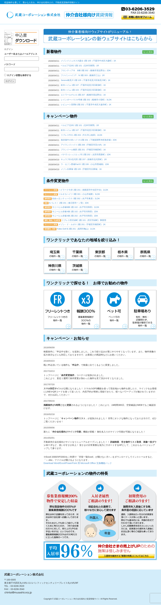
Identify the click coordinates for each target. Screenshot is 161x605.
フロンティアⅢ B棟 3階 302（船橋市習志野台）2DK (86, 70)
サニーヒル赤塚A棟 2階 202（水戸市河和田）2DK (75, 216)
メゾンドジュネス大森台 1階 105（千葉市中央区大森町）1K (88, 61)
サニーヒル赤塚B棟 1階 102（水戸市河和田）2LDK (75, 207)
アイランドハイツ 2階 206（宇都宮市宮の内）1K (83, 145)
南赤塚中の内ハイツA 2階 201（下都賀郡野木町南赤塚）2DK (89, 140)
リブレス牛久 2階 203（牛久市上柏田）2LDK (81, 135)
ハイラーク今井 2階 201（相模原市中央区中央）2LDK (83, 190)
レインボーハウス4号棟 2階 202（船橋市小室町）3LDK (86, 100)
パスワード (9, 64)
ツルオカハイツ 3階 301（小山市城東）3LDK (79, 194)
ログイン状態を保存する (19, 75)
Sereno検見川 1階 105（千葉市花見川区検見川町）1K (85, 80)
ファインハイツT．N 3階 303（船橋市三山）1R (83, 75)
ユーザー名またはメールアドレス (20, 54)
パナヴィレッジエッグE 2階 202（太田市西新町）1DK (86, 154)
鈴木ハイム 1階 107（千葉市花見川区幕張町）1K (83, 85)
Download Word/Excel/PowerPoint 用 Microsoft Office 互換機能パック (78, 463)
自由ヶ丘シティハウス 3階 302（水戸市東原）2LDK (76, 198)
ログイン (10, 81)
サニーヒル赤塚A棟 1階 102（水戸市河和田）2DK (75, 211)
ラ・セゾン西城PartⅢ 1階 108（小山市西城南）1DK (85, 164)
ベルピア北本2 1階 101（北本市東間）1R (80, 65)
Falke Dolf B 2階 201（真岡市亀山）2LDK (76, 229)
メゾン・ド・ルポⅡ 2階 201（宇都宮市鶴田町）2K (81, 224)
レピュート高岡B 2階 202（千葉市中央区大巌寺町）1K (86, 104)
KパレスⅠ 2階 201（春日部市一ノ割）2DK (69, 203)
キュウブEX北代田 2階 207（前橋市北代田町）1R (84, 159)
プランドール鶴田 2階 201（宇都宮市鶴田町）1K (83, 149)
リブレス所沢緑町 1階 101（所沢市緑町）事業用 (84, 220)
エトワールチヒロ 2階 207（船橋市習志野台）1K (83, 95)
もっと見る (148, 52)
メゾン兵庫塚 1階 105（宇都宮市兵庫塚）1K (81, 169)
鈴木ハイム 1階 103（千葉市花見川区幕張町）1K (83, 90)
